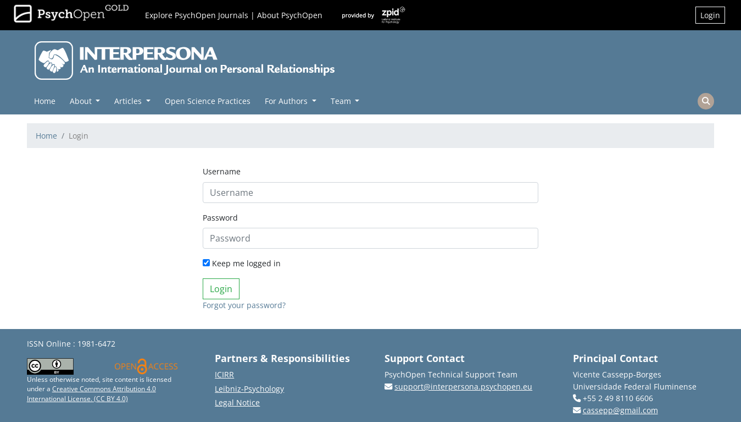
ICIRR (224, 374)
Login (710, 15)
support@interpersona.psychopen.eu (463, 386)
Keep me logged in (242, 263)
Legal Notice (237, 402)
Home (44, 101)
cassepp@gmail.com (620, 410)
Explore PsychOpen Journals (196, 15)
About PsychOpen (289, 15)
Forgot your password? (244, 305)
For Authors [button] (287, 101)
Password (220, 217)
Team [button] (342, 101)
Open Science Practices (207, 101)
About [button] (82, 101)
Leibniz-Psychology (249, 388)
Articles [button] (129, 101)
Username (222, 171)
